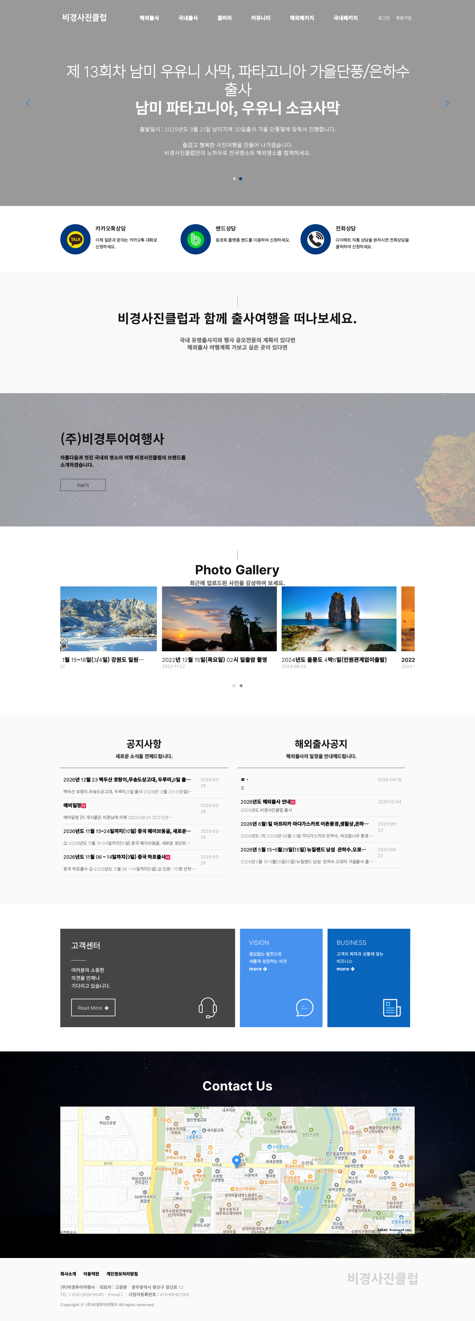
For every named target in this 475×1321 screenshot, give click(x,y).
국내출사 (188, 18)
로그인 (384, 18)
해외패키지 (302, 18)
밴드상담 (226, 228)
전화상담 (346, 228)
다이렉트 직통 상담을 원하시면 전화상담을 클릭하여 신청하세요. (372, 243)
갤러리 (224, 18)
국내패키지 (346, 18)
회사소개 (68, 1274)
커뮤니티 (261, 18)
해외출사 (149, 18)
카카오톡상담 (110, 228)
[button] (447, 103)
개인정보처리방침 (122, 1274)
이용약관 (91, 1274)
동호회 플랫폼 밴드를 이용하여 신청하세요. (253, 240)
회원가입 (404, 18)
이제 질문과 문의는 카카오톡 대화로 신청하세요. (126, 243)
